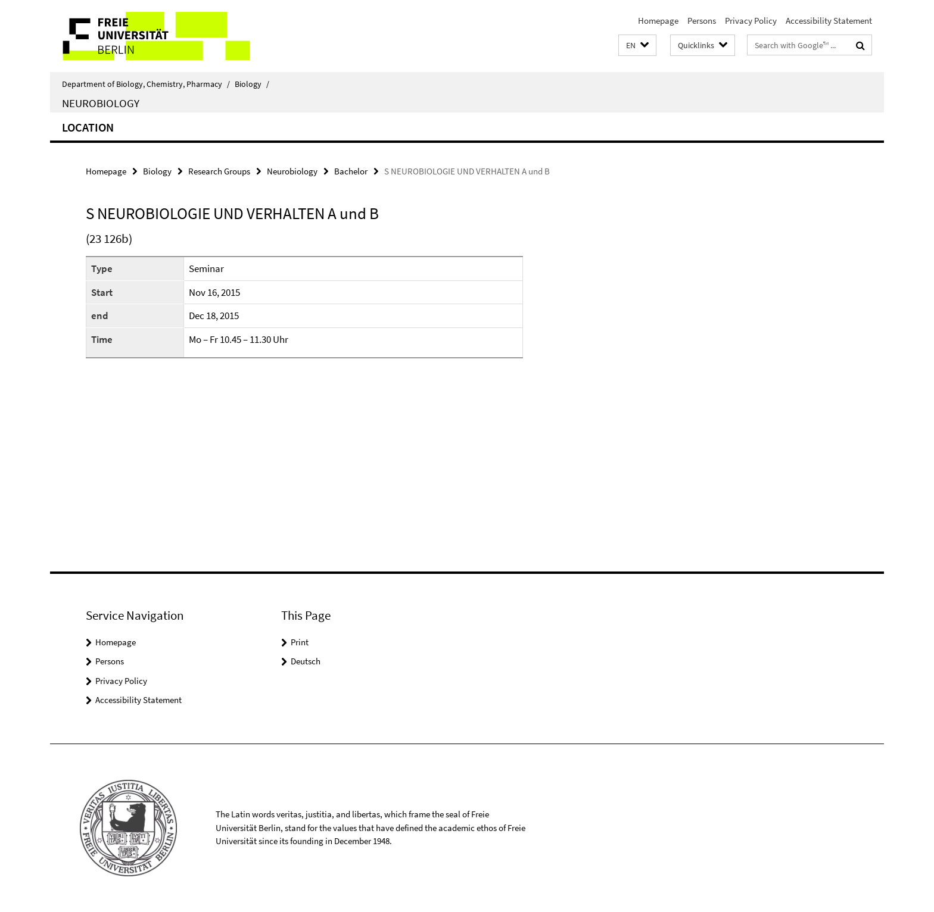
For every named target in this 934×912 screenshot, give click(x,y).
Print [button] (300, 642)
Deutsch (305, 661)
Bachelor (351, 171)
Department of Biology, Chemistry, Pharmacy (146, 84)
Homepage (658, 20)
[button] (637, 46)
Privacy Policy (751, 20)
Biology (252, 84)
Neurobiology (100, 103)
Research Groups (219, 171)
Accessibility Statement (829, 20)
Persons (701, 20)
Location (88, 127)
